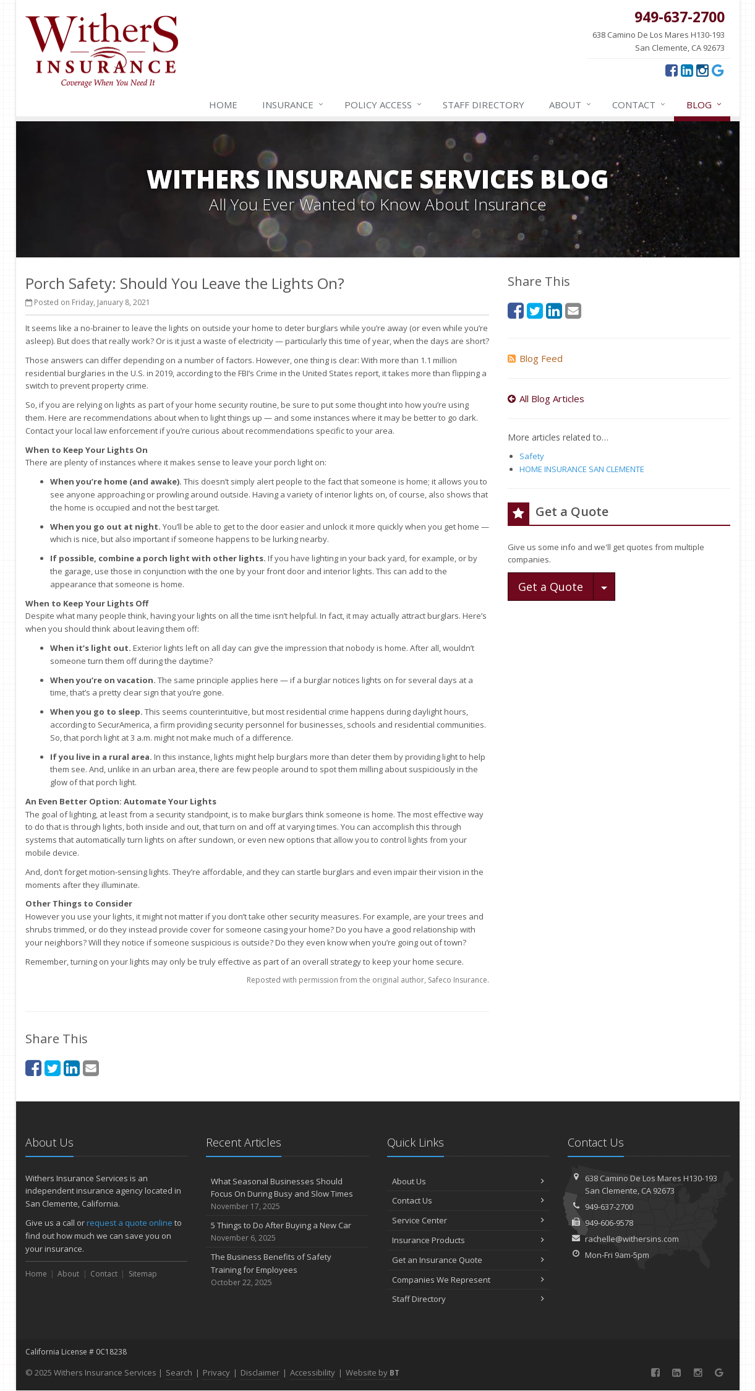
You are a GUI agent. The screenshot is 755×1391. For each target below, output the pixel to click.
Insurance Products (468, 1240)
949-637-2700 (609, 1206)
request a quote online (130, 1222)
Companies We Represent (468, 1279)
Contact (639, 104)
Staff (483, 104)
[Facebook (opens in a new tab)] (671, 70)
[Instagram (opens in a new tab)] (702, 70)
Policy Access (383, 104)
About (570, 104)
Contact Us (468, 1200)
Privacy (216, 1372)
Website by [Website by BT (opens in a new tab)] (372, 1372)
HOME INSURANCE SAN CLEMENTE (581, 469)
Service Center (468, 1220)
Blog (704, 104)
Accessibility (312, 1372)
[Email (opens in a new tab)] (91, 1067)
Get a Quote (550, 586)
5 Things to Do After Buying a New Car (287, 1232)
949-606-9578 (609, 1222)
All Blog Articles (546, 398)
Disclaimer (260, 1372)
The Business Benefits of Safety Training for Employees (287, 1269)
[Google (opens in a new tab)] (718, 70)
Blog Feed (535, 358)
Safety (531, 456)
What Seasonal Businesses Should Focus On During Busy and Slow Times (287, 1194)
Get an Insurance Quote (468, 1259)
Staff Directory (468, 1298)
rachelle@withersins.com (632, 1238)
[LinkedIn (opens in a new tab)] (687, 70)
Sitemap (143, 1273)
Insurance (293, 104)
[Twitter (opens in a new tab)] (53, 1067)
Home (223, 104)
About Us (468, 1181)
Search (179, 1372)
